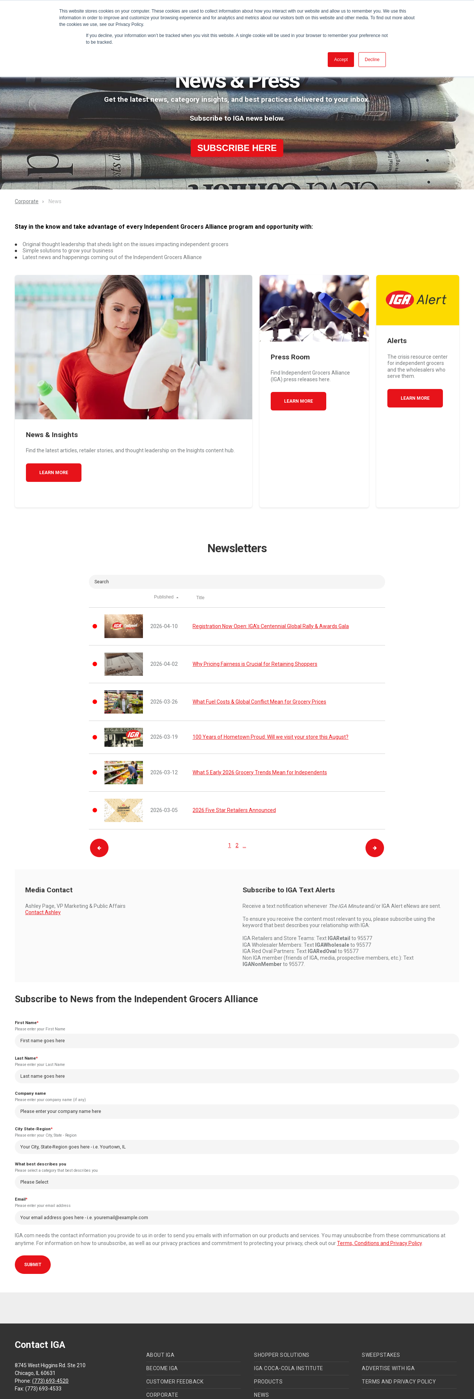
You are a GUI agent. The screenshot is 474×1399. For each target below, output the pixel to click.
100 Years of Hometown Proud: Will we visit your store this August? (270, 687)
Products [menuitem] (268, 1335)
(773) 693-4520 (50, 1334)
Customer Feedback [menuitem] (175, 1335)
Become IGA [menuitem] (162, 1322)
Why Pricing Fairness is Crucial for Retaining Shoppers (255, 614)
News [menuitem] (261, 1348)
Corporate (27, 201)
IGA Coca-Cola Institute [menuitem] (288, 1322)
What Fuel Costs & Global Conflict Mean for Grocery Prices (259, 652)
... (244, 795)
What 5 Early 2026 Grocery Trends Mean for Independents (260, 722)
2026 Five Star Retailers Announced (234, 760)
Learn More (53, 422)
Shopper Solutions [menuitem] (282, 1308)
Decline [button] (372, 59)
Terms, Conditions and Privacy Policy (379, 1197)
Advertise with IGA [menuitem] (388, 1322)
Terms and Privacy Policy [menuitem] (399, 1335)
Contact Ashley (43, 862)
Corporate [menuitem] (162, 1348)
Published (165, 548)
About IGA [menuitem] (160, 1308)
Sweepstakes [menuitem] (381, 1308)
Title (200, 547)
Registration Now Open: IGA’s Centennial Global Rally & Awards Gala (271, 576)
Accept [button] (341, 59)
